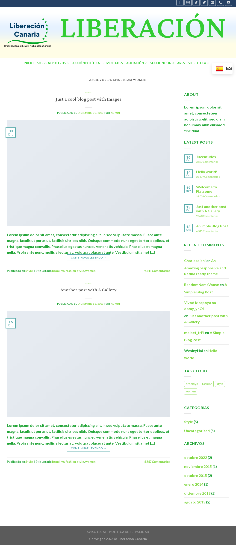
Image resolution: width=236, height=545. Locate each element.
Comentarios (157, 271)
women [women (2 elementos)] (191, 391)
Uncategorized (197, 430)
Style (89, 93)
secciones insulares (167, 63)
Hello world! (206, 171)
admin (115, 112)
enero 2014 (193, 484)
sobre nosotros (53, 63)
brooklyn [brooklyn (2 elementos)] (192, 384)
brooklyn (58, 271)
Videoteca (198, 63)
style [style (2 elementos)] (220, 384)
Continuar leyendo (88, 257)
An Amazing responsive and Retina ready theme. (205, 267)
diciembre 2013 (197, 493)
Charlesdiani (195, 260)
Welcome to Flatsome (206, 189)
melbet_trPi (194, 332)
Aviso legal (96, 532)
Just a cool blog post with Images (88, 99)
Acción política (86, 63)
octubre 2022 (195, 457)
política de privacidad (129, 532)
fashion (71, 271)
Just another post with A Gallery (211, 208)
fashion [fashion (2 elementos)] (207, 384)
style (80, 271)
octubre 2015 (195, 475)
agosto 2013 (194, 502)
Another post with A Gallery (88, 290)
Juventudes (113, 63)
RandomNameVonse (201, 284)
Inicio (29, 63)
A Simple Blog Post (212, 226)
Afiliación (136, 63)
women (90, 271)
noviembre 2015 (198, 466)
